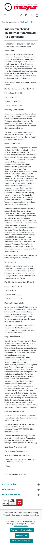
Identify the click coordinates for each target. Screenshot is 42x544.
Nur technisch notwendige (21, 530)
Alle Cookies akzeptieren (22, 541)
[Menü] (5, 15)
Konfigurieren (21, 535)
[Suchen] (21, 15)
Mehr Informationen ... (21, 526)
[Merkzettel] (26, 15)
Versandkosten (9, 515)
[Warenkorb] (37, 15)
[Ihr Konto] (31, 15)
